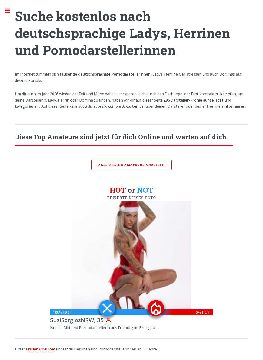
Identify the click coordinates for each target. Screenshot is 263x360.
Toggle (10, 10)
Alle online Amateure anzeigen (131, 165)
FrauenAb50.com (40, 349)
